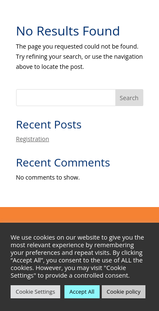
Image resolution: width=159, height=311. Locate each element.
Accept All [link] (82, 291)
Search (129, 98)
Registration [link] (32, 139)
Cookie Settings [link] (35, 291)
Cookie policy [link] (124, 291)
